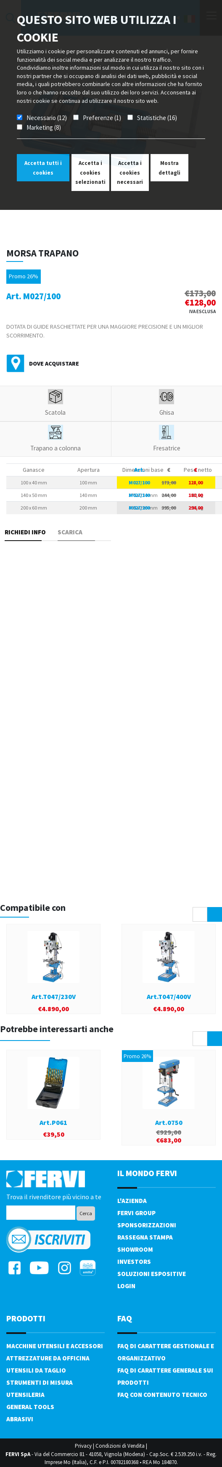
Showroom (135, 1249)
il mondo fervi (147, 1173)
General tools (30, 1407)
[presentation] (200, 914)
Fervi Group (136, 1213)
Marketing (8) (43, 127)
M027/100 (139, 482)
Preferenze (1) (102, 118)
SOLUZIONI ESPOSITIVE (151, 1274)
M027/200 (139, 508)
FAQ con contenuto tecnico (162, 1395)
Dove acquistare (54, 363)
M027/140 (139, 495)
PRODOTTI (25, 1318)
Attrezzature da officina (48, 1358)
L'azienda (132, 1201)
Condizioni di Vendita (120, 1445)
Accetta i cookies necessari (130, 173)
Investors (134, 1262)
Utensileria (25, 1395)
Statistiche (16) (157, 118)
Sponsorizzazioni (146, 1225)
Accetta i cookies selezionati (90, 173)
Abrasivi (19, 1419)
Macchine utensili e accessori (54, 1346)
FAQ (124, 1318)
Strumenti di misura (39, 1382)
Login (126, 1286)
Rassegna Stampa (145, 1237)
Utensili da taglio (36, 1370)
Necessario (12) (46, 118)
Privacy (83, 1445)
